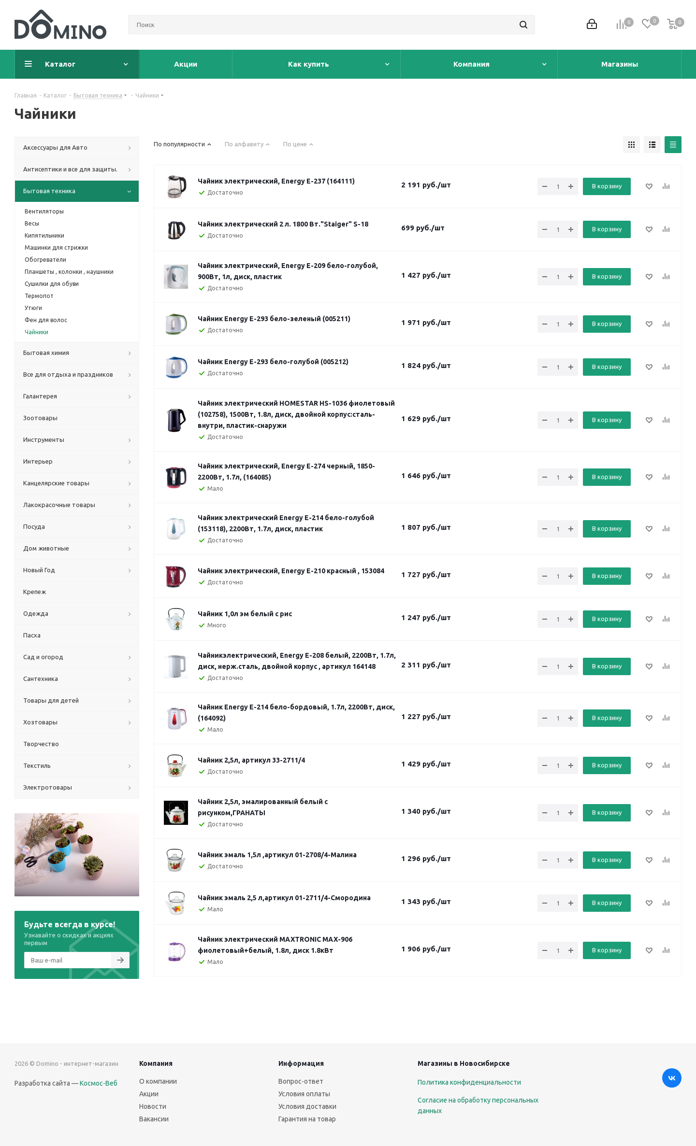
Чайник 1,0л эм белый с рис (245, 614)
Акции (149, 1094)
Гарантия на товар (307, 1119)
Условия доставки (307, 1106)
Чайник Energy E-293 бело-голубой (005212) (273, 362)
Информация (301, 1063)
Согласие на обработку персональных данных (478, 1105)
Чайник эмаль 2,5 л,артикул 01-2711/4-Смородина (284, 898)
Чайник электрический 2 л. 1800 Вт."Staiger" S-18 (283, 224)
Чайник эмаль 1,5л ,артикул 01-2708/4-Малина (277, 855)
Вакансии (154, 1119)
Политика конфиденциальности (469, 1082)
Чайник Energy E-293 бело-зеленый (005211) (274, 319)
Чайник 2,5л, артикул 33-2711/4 (251, 760)
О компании (158, 1081)
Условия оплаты (304, 1094)
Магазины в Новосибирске (464, 1063)
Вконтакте (672, 1078)
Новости (152, 1106)
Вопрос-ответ (300, 1081)
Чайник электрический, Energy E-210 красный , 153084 (291, 571)
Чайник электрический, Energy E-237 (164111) (276, 181)
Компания (156, 1063)
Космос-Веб (98, 1083)
